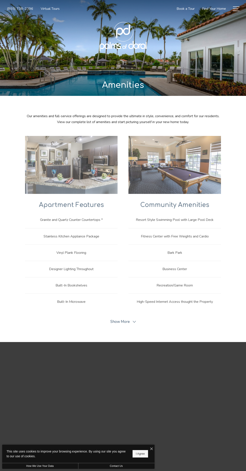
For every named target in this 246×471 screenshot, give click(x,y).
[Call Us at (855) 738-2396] (20, 9)
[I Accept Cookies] (151, 449)
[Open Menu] (236, 9)
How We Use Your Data (40, 466)
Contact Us (116, 466)
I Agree (140, 453)
